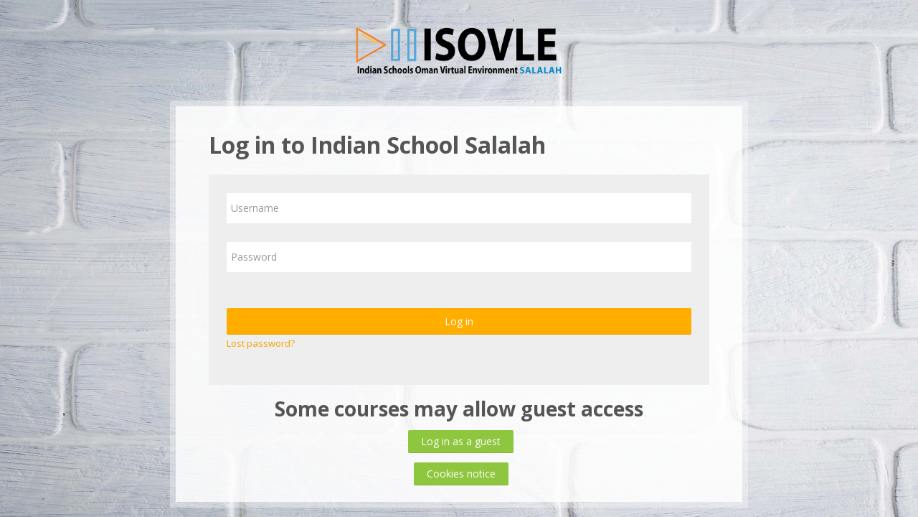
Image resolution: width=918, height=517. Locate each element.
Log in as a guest (461, 441)
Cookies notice (461, 473)
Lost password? (261, 343)
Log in (459, 321)
